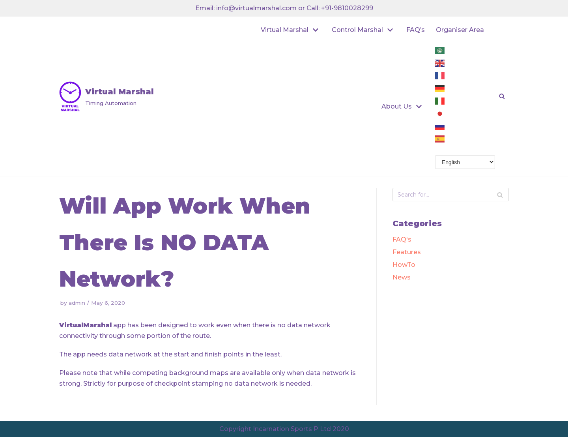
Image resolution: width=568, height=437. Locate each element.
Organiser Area (460, 30)
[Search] (500, 194)
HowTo (403, 264)
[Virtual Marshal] (106, 96)
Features (406, 252)
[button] (502, 96)
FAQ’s (415, 30)
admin (77, 303)
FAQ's (401, 239)
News (401, 277)
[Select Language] (465, 162)
